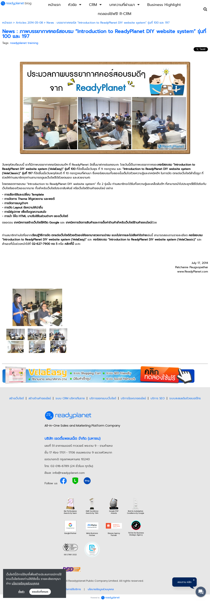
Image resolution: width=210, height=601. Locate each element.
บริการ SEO (158, 398)
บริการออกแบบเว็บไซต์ (102, 398)
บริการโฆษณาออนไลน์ (133, 398)
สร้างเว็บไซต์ (16, 398)
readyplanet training (24, 43)
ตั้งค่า (21, 592)
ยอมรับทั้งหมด (40, 592)
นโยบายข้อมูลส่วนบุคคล (25, 583)
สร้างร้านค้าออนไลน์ (40, 398)
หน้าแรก (7, 23)
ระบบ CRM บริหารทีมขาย (70, 398)
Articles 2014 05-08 (29, 23)
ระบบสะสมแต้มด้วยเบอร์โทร (185, 398)
